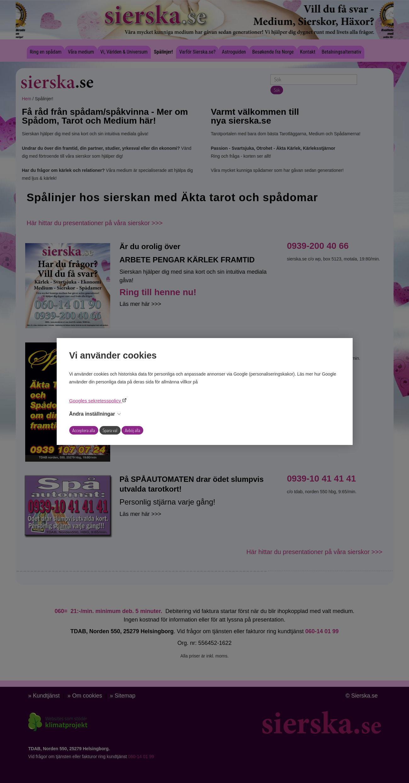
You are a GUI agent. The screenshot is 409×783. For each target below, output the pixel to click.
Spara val (110, 430)
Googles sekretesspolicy (95, 400)
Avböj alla (132, 430)
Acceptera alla (83, 430)
